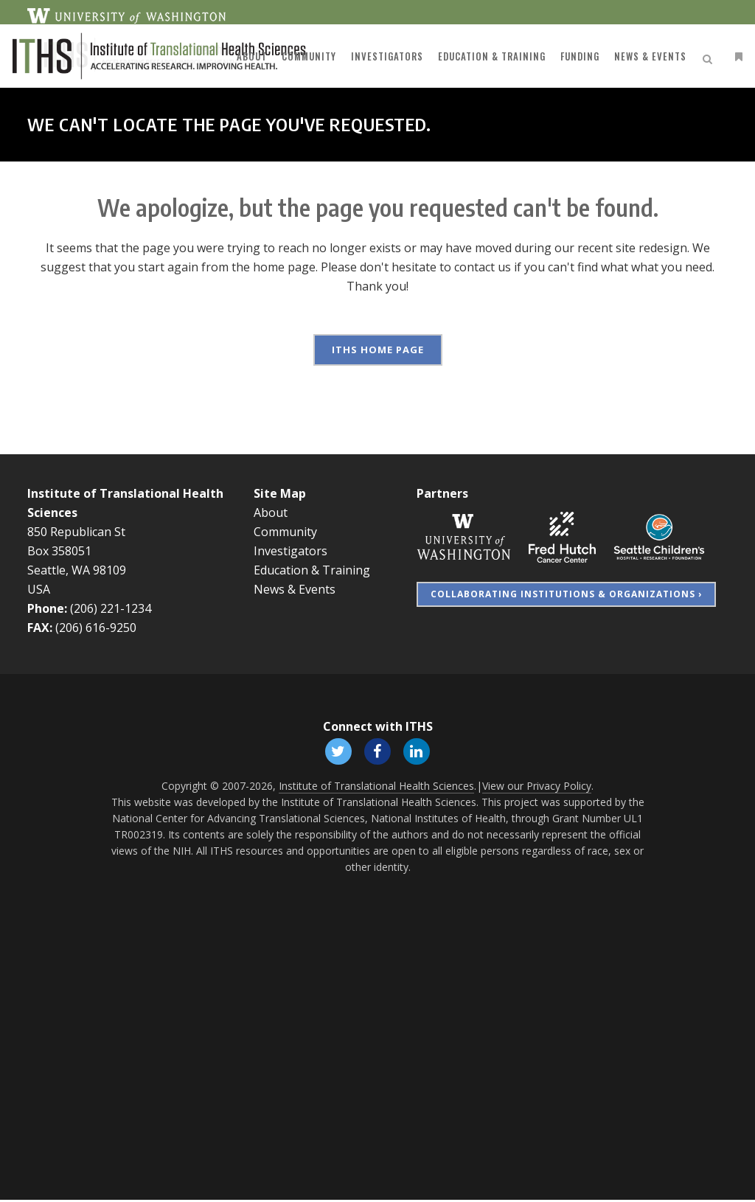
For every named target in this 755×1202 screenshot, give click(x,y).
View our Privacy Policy (536, 788)
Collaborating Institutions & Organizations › (566, 594)
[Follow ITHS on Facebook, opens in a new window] (377, 751)
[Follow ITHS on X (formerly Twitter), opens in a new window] (336, 751)
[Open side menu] (715, 56)
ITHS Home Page (378, 349)
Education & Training (312, 570)
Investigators (290, 551)
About (271, 512)
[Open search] (689, 56)
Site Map (280, 493)
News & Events (294, 589)
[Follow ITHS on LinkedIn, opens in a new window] (418, 751)
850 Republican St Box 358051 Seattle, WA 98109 (76, 551)
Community (285, 532)
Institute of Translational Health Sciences (376, 788)
